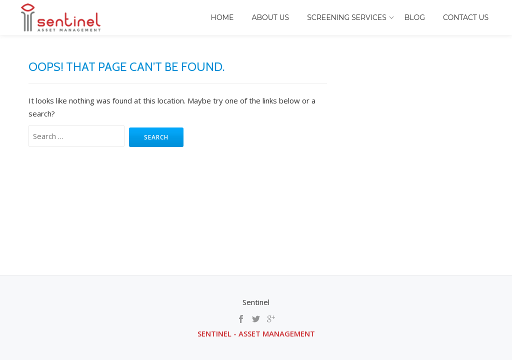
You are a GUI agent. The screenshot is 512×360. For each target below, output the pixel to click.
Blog (414, 17)
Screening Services (346, 17)
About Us (270, 17)
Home (222, 17)
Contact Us (465, 17)
